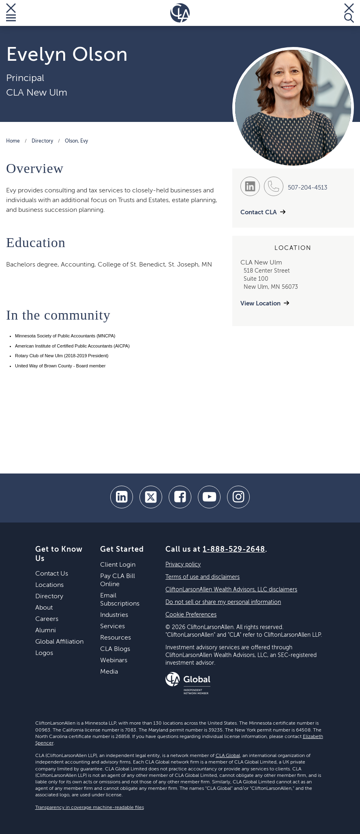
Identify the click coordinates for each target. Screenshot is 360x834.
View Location (260, 304)
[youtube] (209, 497)
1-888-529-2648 (234, 549)
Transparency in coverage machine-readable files (89, 807)
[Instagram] (238, 497)
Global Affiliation (59, 642)
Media (109, 672)
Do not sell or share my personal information (223, 602)
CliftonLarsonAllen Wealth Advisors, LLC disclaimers (231, 590)
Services (112, 626)
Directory (42, 141)
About (44, 608)
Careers (46, 619)
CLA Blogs (115, 649)
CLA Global (228, 755)
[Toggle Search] (349, 13)
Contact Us (51, 574)
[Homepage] (180, 13)
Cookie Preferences (190, 615)
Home (13, 141)
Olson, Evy (76, 141)
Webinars (113, 660)
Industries (114, 615)
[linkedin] (121, 497)
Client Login (117, 565)
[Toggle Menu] (11, 13)
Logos (44, 653)
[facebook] (180, 497)
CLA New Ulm (36, 93)
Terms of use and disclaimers (202, 577)
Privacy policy (183, 564)
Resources (115, 638)
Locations (49, 585)
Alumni (45, 630)
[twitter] (150, 497)
